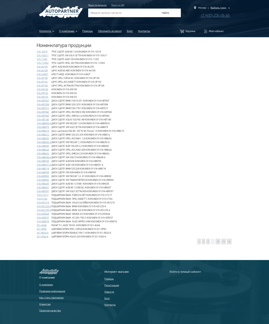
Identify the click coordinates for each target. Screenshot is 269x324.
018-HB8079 (43, 127)
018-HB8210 (43, 130)
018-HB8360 (43, 146)
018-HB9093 (43, 180)
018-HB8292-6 (44, 142)
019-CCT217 (43, 195)
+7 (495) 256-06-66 (215, 15)
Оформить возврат (110, 31)
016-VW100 (42, 89)
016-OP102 (42, 81)
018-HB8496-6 (44, 157)
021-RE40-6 (43, 232)
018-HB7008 (43, 104)
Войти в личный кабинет (185, 271)
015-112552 (43, 63)
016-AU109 (42, 70)
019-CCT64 (42, 198)
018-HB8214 (43, 134)
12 (218, 241)
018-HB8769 (43, 172)
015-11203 (42, 59)
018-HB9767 (43, 191)
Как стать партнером (51, 297)
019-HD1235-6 (44, 210)
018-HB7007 (43, 100)
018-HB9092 (43, 176)
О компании (68, 31)
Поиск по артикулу (97, 5)
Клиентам (44, 304)
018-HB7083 (43, 115)
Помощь (87, 31)
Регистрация (111, 285)
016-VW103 (42, 97)
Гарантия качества (50, 310)
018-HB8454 (43, 153)
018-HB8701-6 (44, 164)
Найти (165, 12)
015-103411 (43, 55)
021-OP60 (41, 229)
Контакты (144, 31)
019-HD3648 (43, 214)
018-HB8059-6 (44, 123)
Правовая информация (52, 291)
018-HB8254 (43, 138)
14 (229, 241)
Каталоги (46, 31)
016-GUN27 (42, 74)
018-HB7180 (43, 119)
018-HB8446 (43, 149)
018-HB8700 (43, 161)
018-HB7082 (43, 112)
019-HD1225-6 (44, 206)
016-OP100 (42, 78)
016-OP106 (42, 85)
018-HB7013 (43, 108)
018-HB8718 (43, 168)
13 (223, 241)
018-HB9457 (43, 187)
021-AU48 (41, 225)
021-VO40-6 (42, 236)
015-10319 (42, 51)
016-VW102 (42, 93)
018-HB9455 (43, 183)
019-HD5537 (43, 217)
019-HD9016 (43, 221)
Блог (130, 31)
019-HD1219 (43, 202)
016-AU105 (42, 66)
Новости (109, 291)
